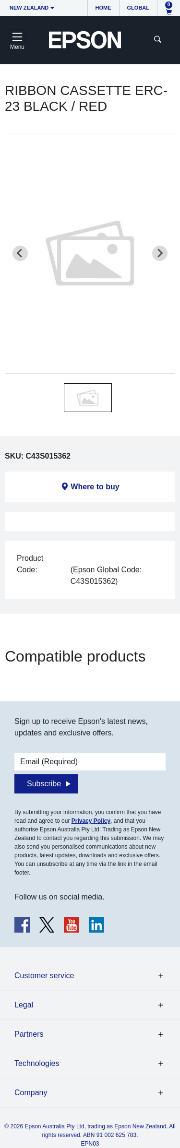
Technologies (36, 1063)
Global (138, 8)
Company (30, 1093)
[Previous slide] (20, 253)
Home (103, 8)
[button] (88, 397)
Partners (28, 1034)
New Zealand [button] (29, 8)
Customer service (44, 975)
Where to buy (95, 487)
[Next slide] (160, 253)
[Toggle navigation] (17, 39)
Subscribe (44, 784)
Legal (23, 1005)
